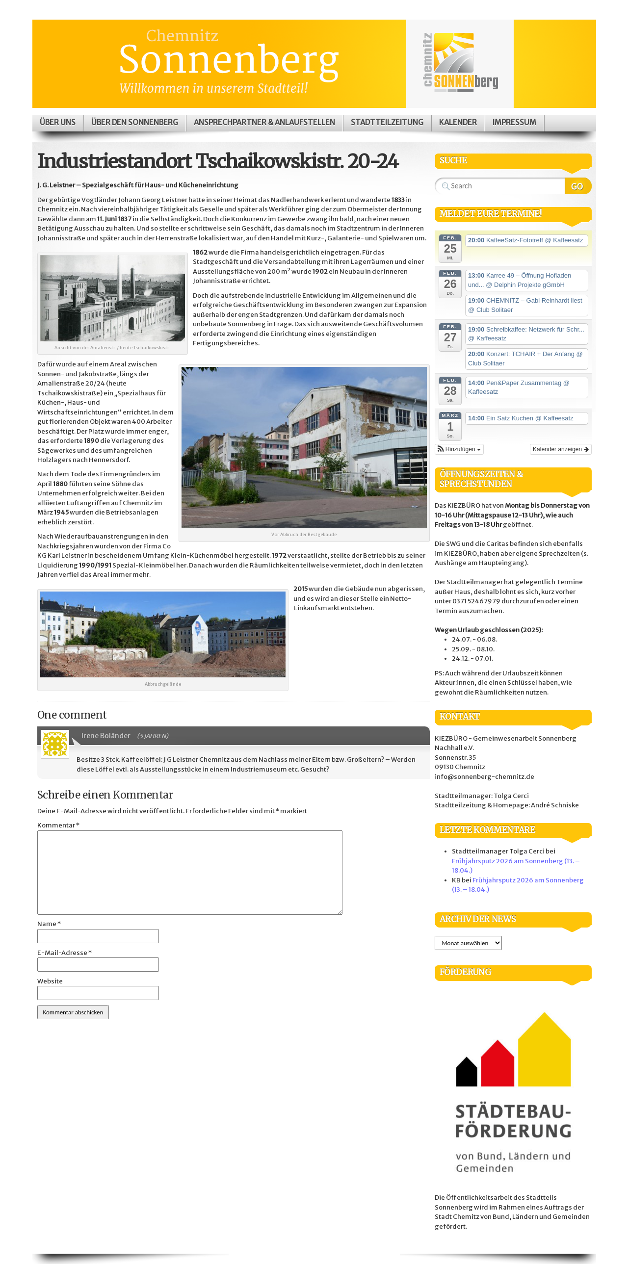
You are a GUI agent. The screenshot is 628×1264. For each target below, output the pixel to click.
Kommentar (58, 825)
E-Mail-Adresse (64, 953)
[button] (459, 449)
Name (49, 924)
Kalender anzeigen (560, 449)
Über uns (58, 122)
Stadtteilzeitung (387, 122)
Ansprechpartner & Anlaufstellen (264, 122)
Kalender (458, 122)
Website (50, 981)
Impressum (514, 122)
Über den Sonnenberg (134, 122)
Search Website (578, 186)
